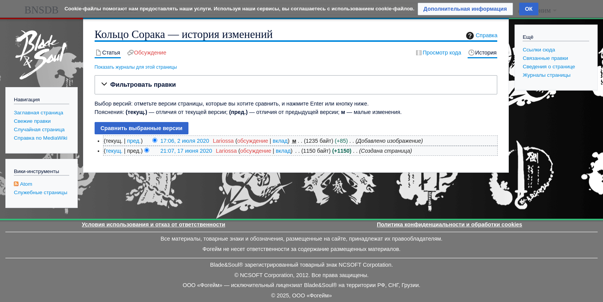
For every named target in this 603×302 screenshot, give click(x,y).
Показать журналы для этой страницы (136, 67)
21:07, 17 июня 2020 (186, 151)
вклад (280, 141)
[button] (296, 84)
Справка (480, 36)
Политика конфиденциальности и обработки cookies (449, 224)
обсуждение (252, 141)
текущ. (114, 151)
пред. (134, 141)
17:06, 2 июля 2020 (184, 141)
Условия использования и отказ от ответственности (153, 224)
